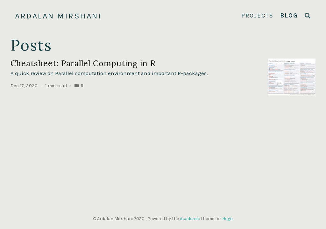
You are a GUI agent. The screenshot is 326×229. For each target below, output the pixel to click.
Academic (190, 218)
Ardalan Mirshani (58, 15)
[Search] (308, 16)
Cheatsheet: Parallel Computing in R (83, 63)
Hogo (227, 218)
